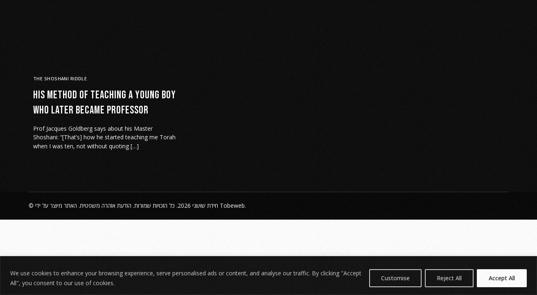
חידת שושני (205, 205)
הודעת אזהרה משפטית (105, 205)
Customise (395, 278)
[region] (268, 275)
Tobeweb (232, 205)
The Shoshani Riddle (60, 78)
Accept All (502, 278)
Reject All (449, 278)
